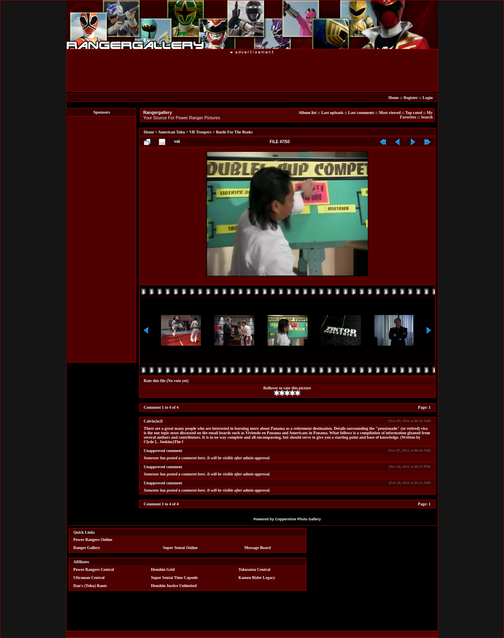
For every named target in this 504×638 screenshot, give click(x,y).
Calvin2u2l (153, 421)
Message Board (258, 547)
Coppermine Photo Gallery (298, 519)
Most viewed (390, 112)
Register (410, 97)
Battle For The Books (234, 132)
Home (393, 97)
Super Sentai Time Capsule (174, 577)
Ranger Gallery (87, 547)
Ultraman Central (89, 577)
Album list (307, 112)
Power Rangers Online (93, 539)
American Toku (171, 132)
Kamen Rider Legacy (256, 577)
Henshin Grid (163, 569)
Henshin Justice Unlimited (173, 585)
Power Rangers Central (94, 569)
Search (426, 117)
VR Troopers (200, 132)
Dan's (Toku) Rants (90, 585)
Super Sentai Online (180, 547)
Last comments (361, 112)
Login (427, 97)
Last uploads (332, 112)
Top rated (413, 112)
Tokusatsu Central (254, 569)
